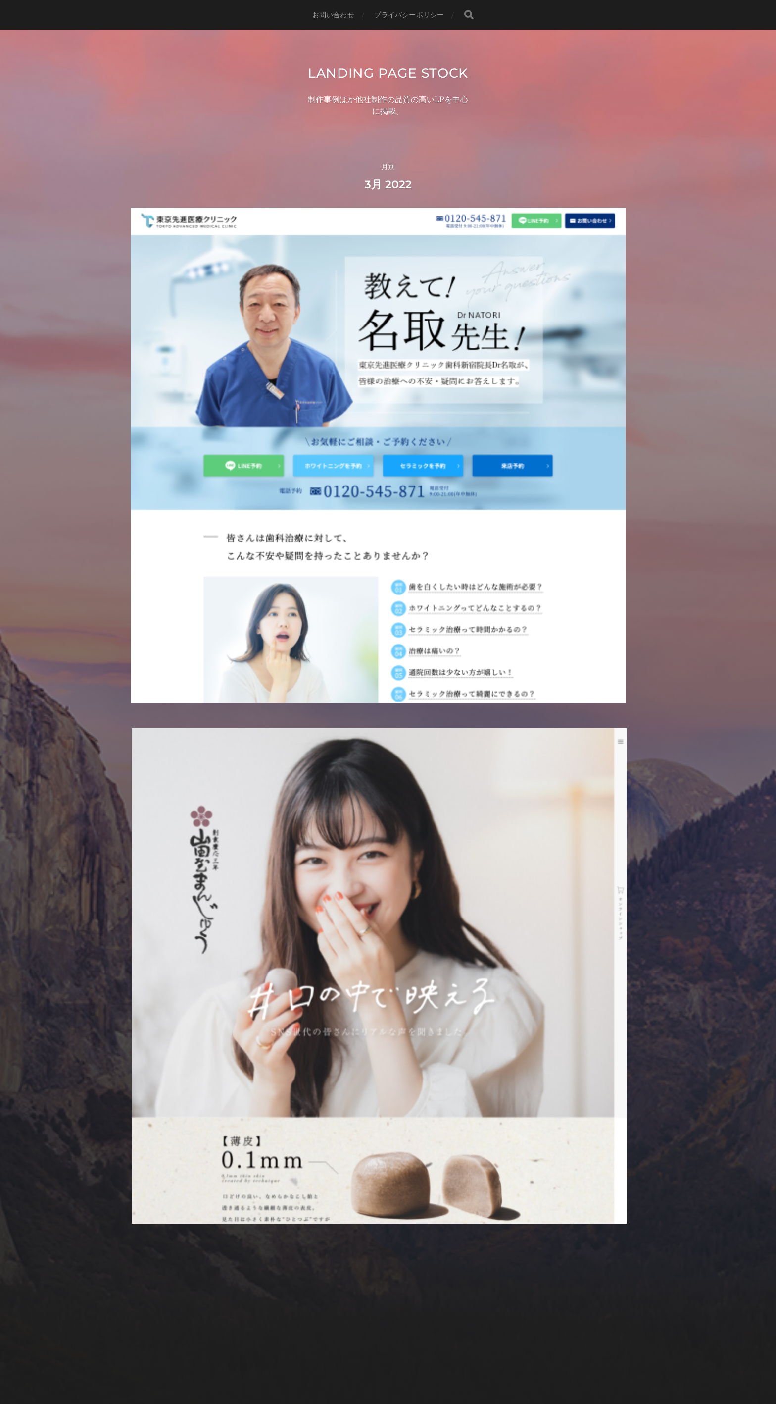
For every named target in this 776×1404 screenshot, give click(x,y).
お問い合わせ (333, 14)
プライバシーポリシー (409, 14)
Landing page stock (388, 81)
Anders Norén (408, 1361)
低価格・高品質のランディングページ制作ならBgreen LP (387, 1319)
